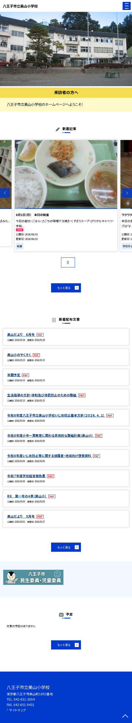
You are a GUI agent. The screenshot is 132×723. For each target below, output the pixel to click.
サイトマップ (17, 710)
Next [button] (127, 193)
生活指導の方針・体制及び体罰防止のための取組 (42, 395)
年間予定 (14, 374)
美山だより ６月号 (21, 334)
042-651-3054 (24, 699)
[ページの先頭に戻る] (125, 716)
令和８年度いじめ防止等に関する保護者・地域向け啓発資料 (49, 455)
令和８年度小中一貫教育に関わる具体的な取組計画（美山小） (50, 435)
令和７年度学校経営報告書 (26, 475)
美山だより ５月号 (21, 516)
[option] (66, 49)
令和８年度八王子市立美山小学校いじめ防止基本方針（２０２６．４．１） (56, 415)
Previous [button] (5, 193)
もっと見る (64, 287)
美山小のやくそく (19, 354)
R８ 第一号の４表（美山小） (27, 496)
